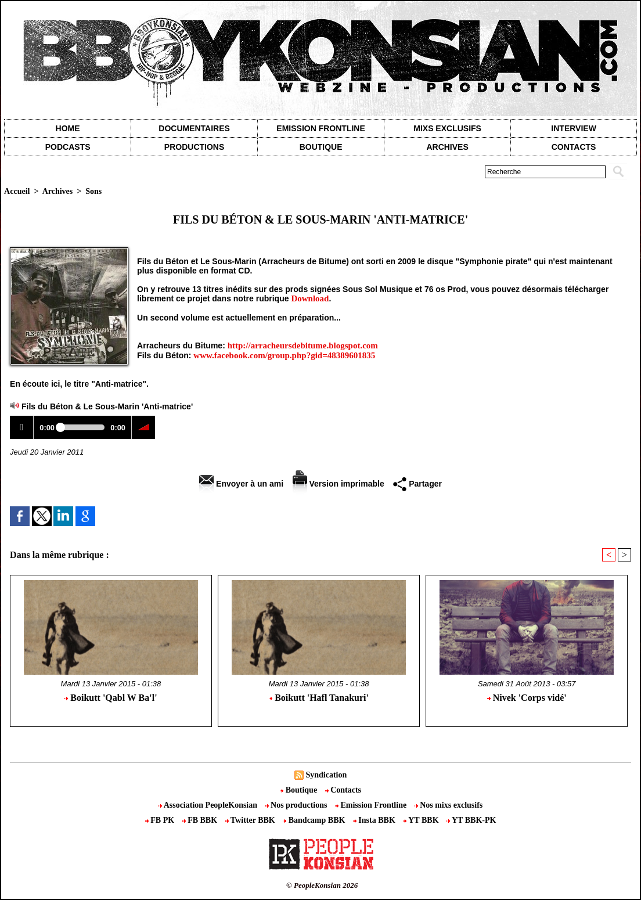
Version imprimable (338, 483)
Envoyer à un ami (241, 483)
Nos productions (297, 805)
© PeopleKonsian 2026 (322, 885)
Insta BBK (375, 820)
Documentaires (194, 128)
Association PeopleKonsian (209, 805)
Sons (93, 191)
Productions (194, 147)
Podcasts (68, 147)
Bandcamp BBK (315, 820)
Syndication (326, 775)
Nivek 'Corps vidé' (527, 698)
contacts (574, 147)
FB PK (161, 820)
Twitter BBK (251, 820)
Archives (447, 147)
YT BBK (422, 820)
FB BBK (200, 820)
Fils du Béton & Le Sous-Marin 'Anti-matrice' (107, 406)
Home (68, 128)
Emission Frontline (320, 128)
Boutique (321, 147)
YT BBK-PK (471, 820)
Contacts (343, 790)
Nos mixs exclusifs (449, 805)
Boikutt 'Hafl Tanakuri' (319, 698)
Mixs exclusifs (447, 128)
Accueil (17, 191)
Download (310, 298)
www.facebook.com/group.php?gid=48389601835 (284, 355)
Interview (573, 128)
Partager (417, 483)
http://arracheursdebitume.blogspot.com (303, 345)
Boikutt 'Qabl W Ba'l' (110, 698)
